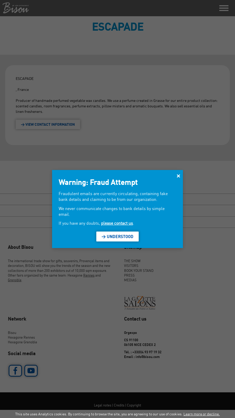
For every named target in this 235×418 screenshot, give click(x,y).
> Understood (117, 236)
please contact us (117, 223)
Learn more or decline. (201, 414)
